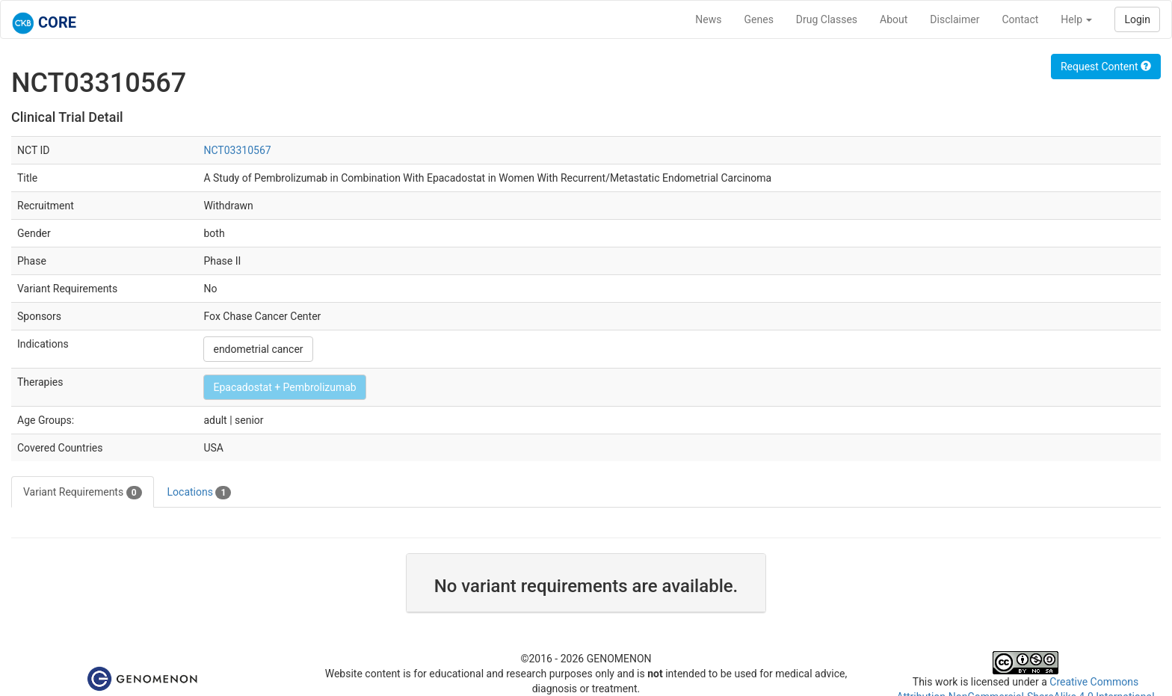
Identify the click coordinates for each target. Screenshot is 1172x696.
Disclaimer (954, 19)
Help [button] (1076, 19)
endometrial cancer (258, 349)
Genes (759, 19)
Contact (1020, 19)
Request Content (1106, 67)
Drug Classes (826, 19)
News (708, 19)
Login (1137, 19)
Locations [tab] (199, 492)
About (893, 19)
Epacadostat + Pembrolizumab (284, 387)
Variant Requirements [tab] (82, 492)
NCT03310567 (237, 150)
